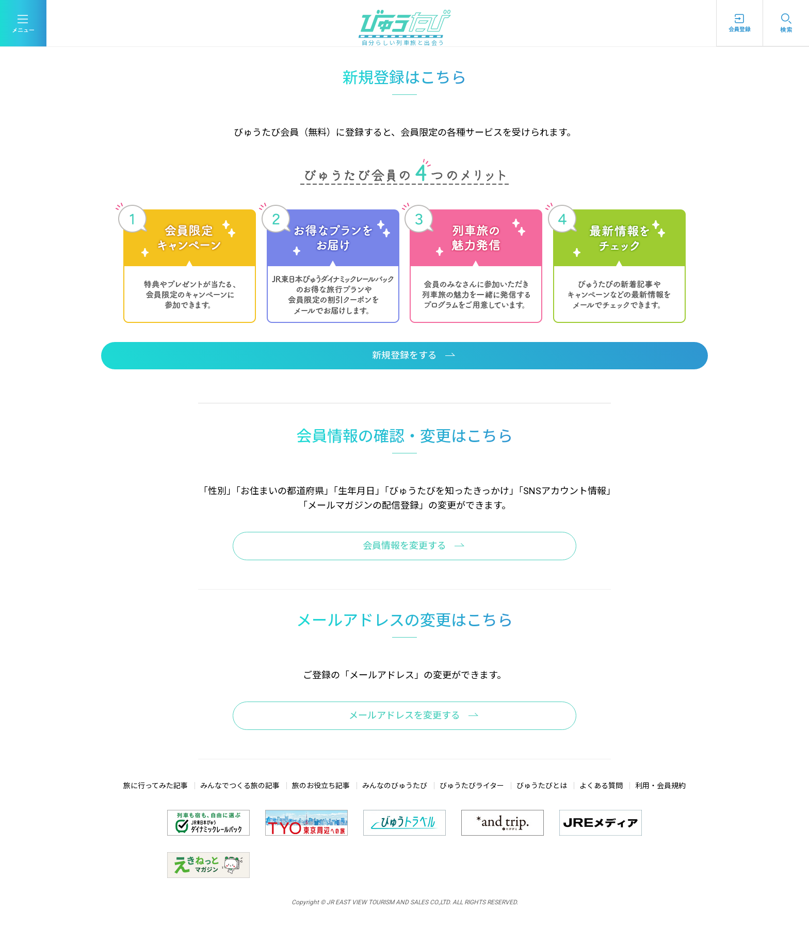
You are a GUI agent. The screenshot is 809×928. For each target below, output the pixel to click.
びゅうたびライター (472, 786)
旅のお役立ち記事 (321, 786)
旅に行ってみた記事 (155, 786)
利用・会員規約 (660, 786)
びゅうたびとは (541, 786)
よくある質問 (601, 786)
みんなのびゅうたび (394, 786)
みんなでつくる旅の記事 (240, 786)
